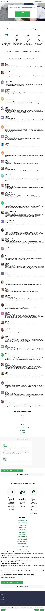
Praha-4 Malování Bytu (22, 536)
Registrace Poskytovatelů (22, 474)
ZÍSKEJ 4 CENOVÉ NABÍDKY (22, 14)
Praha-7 (22, 419)
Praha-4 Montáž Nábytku (22, 522)
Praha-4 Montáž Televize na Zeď (22, 541)
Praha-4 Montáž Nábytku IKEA (22, 546)
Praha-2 (22, 415)
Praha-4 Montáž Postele (22, 545)
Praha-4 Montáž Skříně (22, 539)
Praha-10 (22, 414)
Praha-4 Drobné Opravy (22, 520)
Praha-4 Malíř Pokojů (22, 534)
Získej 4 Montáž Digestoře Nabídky (11, 470)
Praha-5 (22, 417)
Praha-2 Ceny (22, 432)
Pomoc (2, 594)
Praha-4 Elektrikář (22, 532)
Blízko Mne (2, 599)
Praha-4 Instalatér (22, 529)
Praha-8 (22, 420)
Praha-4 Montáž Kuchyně (22, 525)
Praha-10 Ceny (22, 430)
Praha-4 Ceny (22, 428)
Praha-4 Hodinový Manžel (22, 523)
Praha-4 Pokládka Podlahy (22, 543)
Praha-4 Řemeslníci (22, 527)
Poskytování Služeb (39, 1)
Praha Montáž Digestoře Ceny (22, 427)
